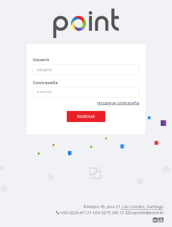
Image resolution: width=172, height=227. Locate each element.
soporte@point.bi (144, 212)
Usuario (41, 59)
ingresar (86, 116)
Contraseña (45, 82)
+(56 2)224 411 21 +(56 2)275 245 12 (90, 212)
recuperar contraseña (118, 103)
